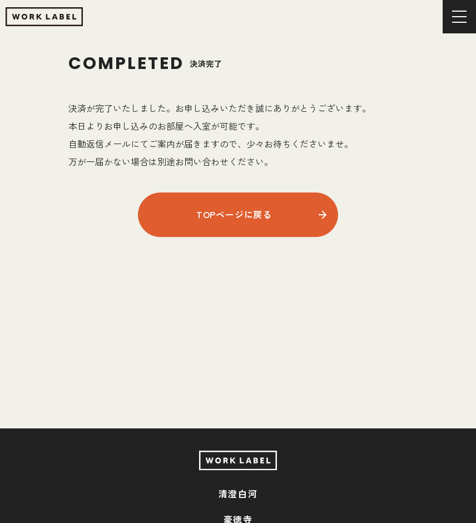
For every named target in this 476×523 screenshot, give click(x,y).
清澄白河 (238, 493)
